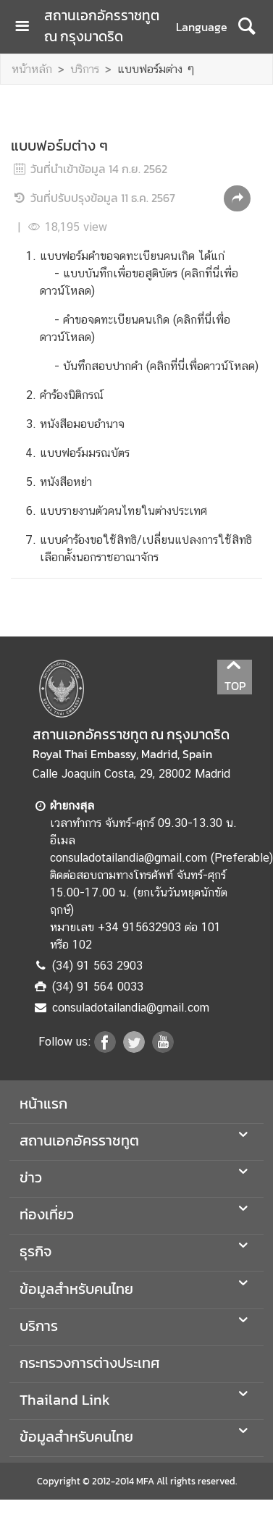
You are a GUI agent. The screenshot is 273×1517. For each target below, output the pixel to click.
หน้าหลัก (32, 69)
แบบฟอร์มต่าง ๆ (156, 69)
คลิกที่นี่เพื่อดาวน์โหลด (202, 366)
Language (201, 26)
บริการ (84, 69)
